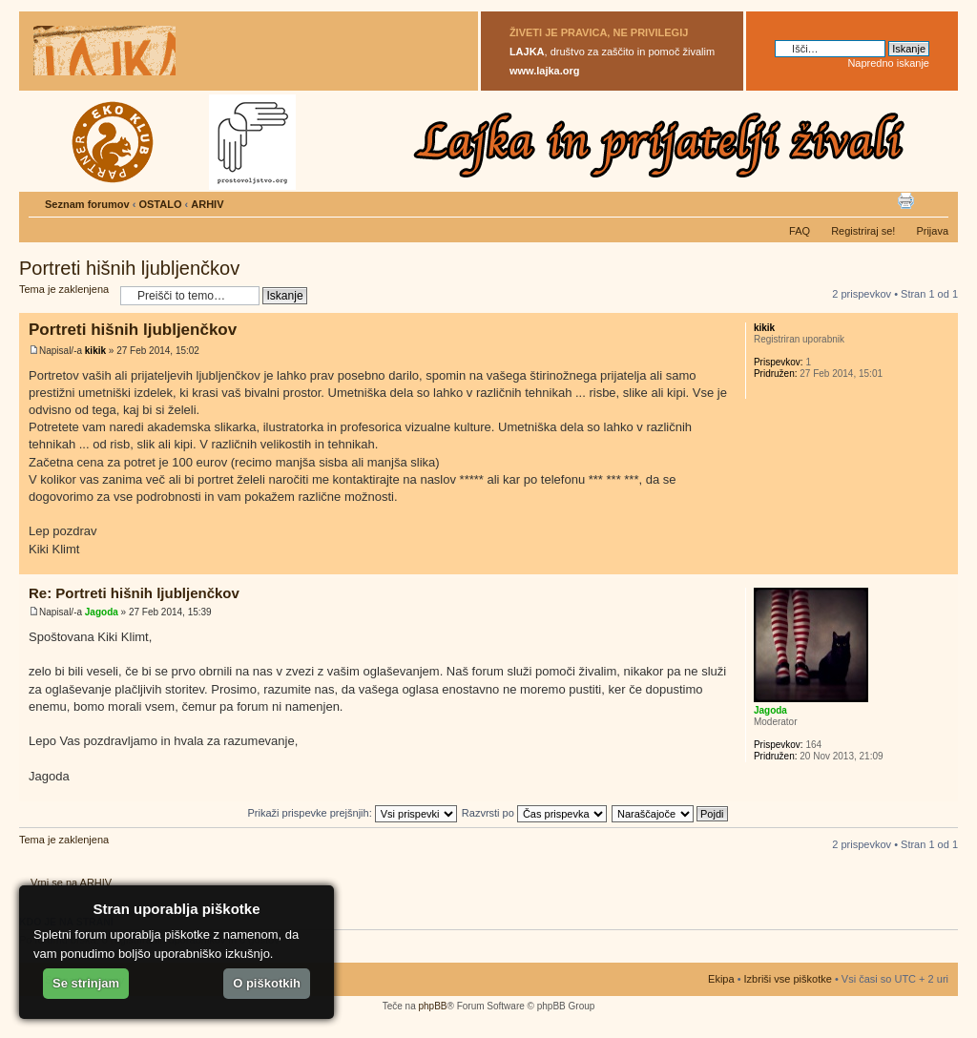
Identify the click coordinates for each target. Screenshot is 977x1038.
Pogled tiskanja (905, 200)
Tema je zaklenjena (65, 295)
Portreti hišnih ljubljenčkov (129, 268)
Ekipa (721, 979)
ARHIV (207, 204)
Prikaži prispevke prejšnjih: (351, 813)
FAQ (799, 231)
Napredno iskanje (888, 63)
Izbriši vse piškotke (789, 979)
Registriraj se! (863, 231)
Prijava (932, 231)
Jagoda (101, 612)
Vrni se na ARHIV (71, 882)
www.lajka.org (544, 70)
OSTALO (159, 204)
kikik (95, 350)
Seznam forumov (87, 204)
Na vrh (943, 564)
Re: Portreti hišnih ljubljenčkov (134, 593)
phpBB (432, 1006)
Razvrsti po (534, 813)
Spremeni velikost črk (934, 200)
